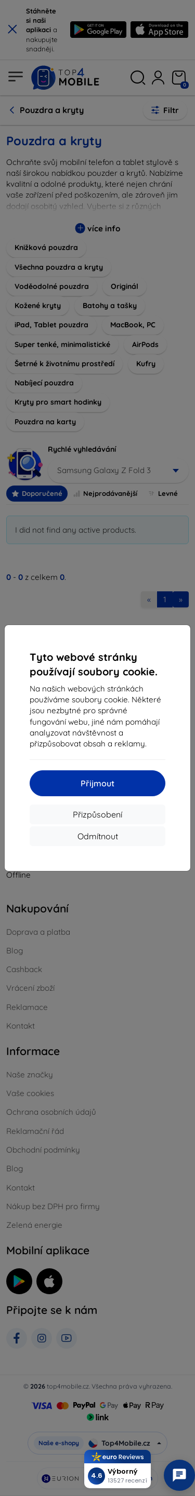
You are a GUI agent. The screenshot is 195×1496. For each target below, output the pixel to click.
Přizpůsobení (97, 814)
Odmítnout (97, 836)
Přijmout (97, 783)
